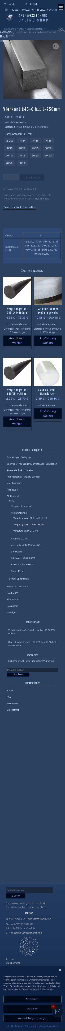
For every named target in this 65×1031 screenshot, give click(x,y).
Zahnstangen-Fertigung (19, 457)
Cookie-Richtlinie (15, 1026)
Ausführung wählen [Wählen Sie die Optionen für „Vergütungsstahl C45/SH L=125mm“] (17, 421)
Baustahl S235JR (19, 539)
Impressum (52, 1026)
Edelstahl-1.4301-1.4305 (23, 558)
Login (9, 4)
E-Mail (30, 4)
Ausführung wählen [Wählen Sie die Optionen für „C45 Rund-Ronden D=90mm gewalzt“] (48, 340)
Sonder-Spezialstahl (19, 579)
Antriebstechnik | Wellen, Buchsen (23, 477)
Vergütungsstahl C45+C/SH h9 (19, 32)
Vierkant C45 (30, 199)
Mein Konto (12, 703)
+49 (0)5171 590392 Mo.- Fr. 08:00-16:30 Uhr (30, 9)
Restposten (12, 606)
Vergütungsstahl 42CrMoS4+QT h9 (30, 518)
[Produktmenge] (11, 177)
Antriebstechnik (33, 15)
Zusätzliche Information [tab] (19, 207)
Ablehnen (32, 1008)
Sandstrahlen (13, 599)
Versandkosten (18, 122)
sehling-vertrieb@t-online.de (28, 933)
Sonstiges (43, 199)
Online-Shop (34, 20)
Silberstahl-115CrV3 (21, 506)
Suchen (18, 674)
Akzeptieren (32, 999)
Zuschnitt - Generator (17, 586)
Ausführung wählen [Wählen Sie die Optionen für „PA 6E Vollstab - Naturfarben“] (48, 413)
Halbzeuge (12, 490)
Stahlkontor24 (13, 963)
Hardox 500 (12, 593)
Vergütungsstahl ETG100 (25, 531)
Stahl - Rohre (17, 571)
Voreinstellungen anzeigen (32, 1018)
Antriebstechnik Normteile (20, 470)
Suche (16, 895)
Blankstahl (16, 552)
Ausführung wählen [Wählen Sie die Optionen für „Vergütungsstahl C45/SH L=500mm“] (17, 340)
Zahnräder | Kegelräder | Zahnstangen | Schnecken (32, 464)
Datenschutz (13, 710)
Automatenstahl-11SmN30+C (26, 545)
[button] (60, 970)
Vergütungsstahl (35, 29)
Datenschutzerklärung (35, 1026)
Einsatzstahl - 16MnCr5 (22, 564)
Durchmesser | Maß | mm (18, 134)
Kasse (10, 690)
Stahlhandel (10, 29)
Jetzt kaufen (32, 177)
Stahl (21, 29)
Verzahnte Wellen (15, 483)
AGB (9, 697)
